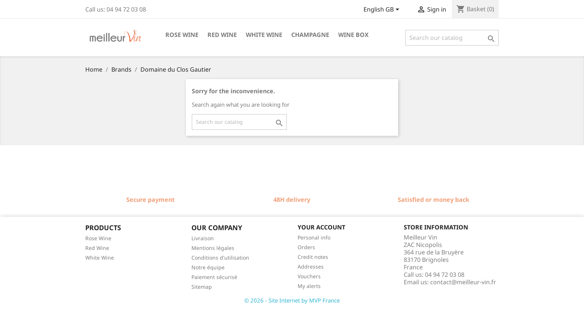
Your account (321, 227)
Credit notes (313, 256)
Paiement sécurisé (214, 277)
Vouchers (309, 276)
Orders (306, 247)
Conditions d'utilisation (220, 257)
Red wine (222, 35)
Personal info (314, 237)
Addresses (311, 266)
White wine (264, 35)
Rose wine (182, 35)
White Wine (99, 257)
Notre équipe (208, 267)
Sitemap (201, 286)
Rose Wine (98, 238)
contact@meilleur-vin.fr (463, 282)
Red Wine (97, 247)
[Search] (452, 38)
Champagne (310, 35)
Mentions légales (212, 247)
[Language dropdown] (383, 10)
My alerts (309, 285)
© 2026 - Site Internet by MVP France (292, 300)
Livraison (202, 238)
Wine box (353, 35)
